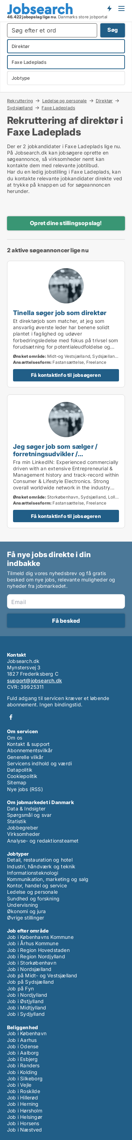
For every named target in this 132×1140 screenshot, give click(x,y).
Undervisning (22, 905)
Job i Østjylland (25, 1001)
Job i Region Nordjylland (36, 956)
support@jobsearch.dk (34, 680)
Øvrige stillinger (25, 918)
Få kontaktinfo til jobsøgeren (66, 375)
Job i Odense (22, 1046)
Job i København (26, 1033)
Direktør (104, 100)
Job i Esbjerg (22, 1059)
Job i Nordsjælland (29, 969)
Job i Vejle (19, 1085)
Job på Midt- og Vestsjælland (42, 975)
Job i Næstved (24, 1130)
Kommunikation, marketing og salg (47, 879)
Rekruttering (20, 100)
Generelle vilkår (25, 757)
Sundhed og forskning (33, 898)
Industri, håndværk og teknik (41, 866)
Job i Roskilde (23, 1091)
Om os (14, 738)
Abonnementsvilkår (29, 750)
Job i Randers (23, 1065)
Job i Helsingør (24, 1117)
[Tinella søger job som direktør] (66, 324)
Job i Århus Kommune (32, 943)
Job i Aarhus (22, 1040)
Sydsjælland (20, 107)
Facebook (11, 717)
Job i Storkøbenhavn (31, 963)
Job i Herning (23, 1104)
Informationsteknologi (32, 873)
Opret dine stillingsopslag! (66, 223)
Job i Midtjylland (26, 1008)
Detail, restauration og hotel (40, 860)
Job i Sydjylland (26, 1014)
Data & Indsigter (26, 809)
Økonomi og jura (26, 911)
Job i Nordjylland (27, 995)
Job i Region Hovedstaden (38, 950)
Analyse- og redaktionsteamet (43, 841)
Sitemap (16, 782)
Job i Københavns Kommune (40, 937)
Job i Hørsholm (24, 1111)
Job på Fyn (20, 988)
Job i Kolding (22, 1072)
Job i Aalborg (23, 1053)
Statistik (16, 821)
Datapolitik (19, 770)
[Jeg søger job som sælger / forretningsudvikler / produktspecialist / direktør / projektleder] (66, 461)
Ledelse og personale (64, 100)
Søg (112, 29)
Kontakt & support (28, 744)
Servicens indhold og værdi (39, 763)
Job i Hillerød (22, 1097)
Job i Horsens (23, 1123)
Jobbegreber (22, 828)
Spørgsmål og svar (29, 815)
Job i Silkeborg (25, 1078)
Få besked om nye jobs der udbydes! (109, 8)
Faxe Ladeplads (58, 108)
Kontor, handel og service (37, 885)
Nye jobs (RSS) (25, 789)
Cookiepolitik (22, 776)
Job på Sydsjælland (30, 982)
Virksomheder (23, 834)
